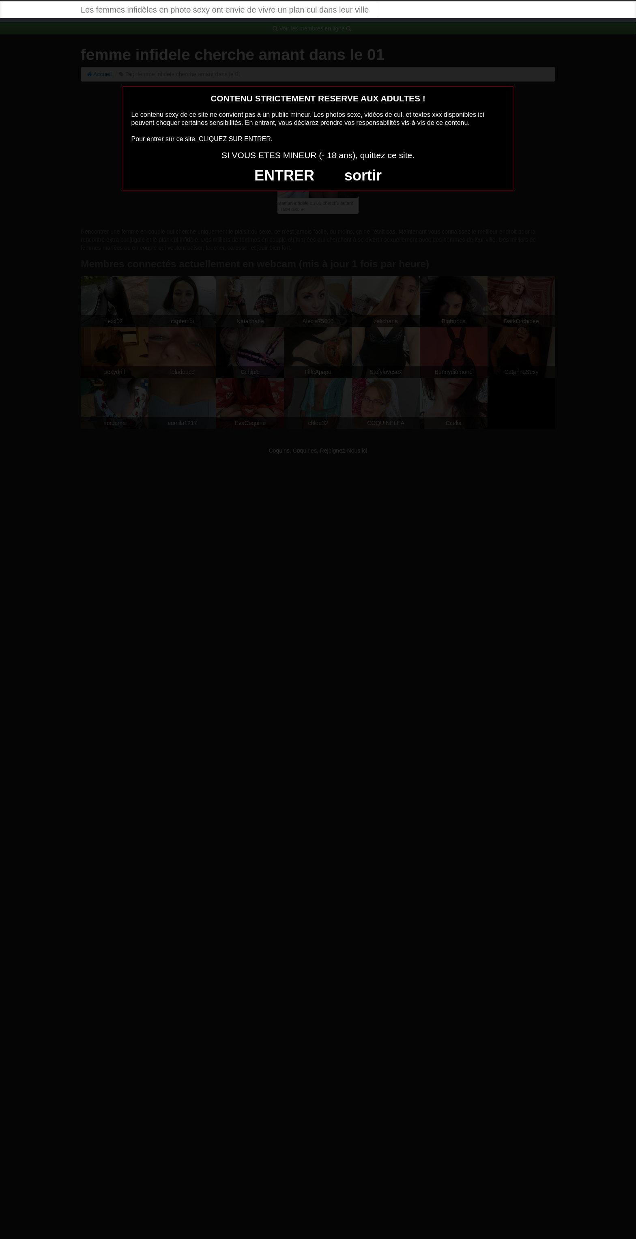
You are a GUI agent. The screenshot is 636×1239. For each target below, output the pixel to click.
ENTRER (284, 175)
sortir (363, 175)
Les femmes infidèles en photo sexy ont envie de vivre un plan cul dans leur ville (225, 9)
